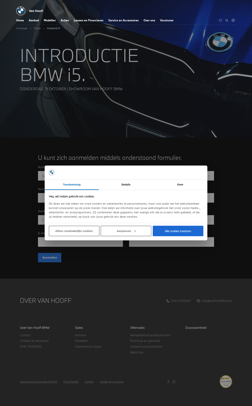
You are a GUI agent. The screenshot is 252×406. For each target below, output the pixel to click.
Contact (25, 335)
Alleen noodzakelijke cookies (74, 230)
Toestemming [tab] (72, 184)
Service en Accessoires (123, 20)
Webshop (136, 352)
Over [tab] (180, 184)
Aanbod (34, 20)
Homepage (21, 28)
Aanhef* (44, 167)
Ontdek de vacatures (34, 341)
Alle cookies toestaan (178, 231)
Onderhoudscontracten (146, 346)
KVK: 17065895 (31, 346)
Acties (65, 20)
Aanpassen (126, 230)
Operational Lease (88, 346)
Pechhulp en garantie (145, 341)
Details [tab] (126, 184)
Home (20, 20)
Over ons (149, 20)
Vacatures (166, 20)
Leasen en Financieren (88, 20)
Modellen (50, 20)
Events (37, 28)
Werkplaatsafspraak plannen (150, 335)
